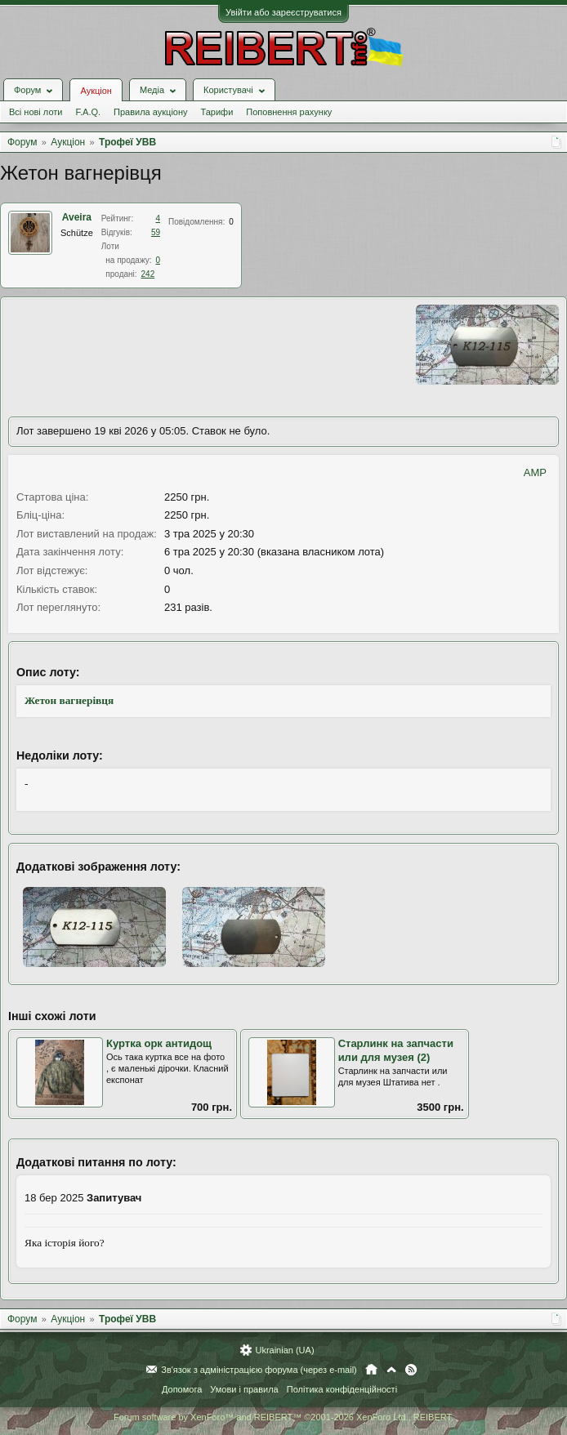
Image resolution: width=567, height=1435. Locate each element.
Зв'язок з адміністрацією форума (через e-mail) (259, 1370)
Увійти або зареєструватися (283, 12)
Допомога (182, 1389)
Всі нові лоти (35, 112)
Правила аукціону (150, 112)
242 (148, 274)
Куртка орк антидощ (159, 1043)
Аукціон (95, 91)
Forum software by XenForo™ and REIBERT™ (283, 1417)
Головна (371, 1369)
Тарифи (217, 112)
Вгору (391, 1369)
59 (155, 232)
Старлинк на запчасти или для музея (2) (395, 1050)
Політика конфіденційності (342, 1389)
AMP (535, 472)
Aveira (77, 217)
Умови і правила (244, 1389)
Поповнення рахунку (289, 112)
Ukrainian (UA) (284, 1350)
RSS (411, 1369)
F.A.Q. (87, 112)
